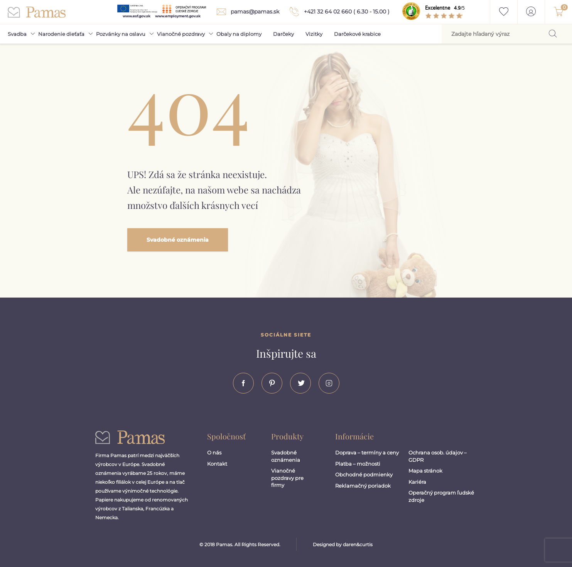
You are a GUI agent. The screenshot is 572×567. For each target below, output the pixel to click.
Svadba (17, 34)
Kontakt (217, 464)
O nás (214, 452)
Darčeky (283, 34)
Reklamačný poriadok (363, 486)
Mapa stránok (425, 471)
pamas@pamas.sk (246, 12)
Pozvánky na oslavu (120, 34)
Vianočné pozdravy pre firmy (287, 478)
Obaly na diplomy (239, 34)
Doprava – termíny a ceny (367, 452)
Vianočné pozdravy (181, 34)
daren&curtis (358, 544)
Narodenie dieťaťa (61, 34)
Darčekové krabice (357, 34)
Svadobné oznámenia (178, 239)
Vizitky (313, 34)
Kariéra (417, 482)
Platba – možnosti (357, 464)
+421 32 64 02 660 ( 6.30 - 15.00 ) (338, 11)
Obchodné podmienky (364, 474)
